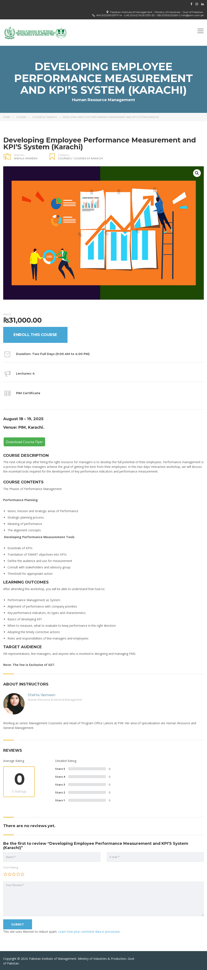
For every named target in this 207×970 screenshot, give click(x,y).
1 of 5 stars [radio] (5, 874)
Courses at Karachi (44, 117)
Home (6, 117)
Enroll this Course (35, 334)
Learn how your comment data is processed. (89, 932)
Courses (21, 117)
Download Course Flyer (24, 442)
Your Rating (10, 867)
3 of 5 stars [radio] (14, 874)
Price (7, 314)
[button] (197, 173)
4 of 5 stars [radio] (18, 874)
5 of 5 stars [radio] (22, 874)
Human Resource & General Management (55, 699)
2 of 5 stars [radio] (9, 874)
